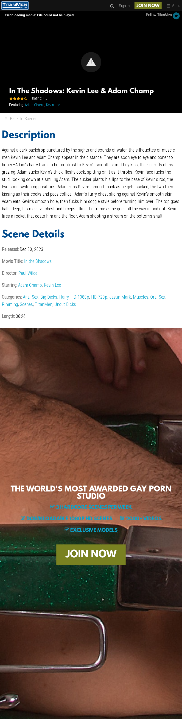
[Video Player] (91, 62)
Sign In (124, 5)
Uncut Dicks (65, 304)
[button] (91, 62)
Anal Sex (30, 297)
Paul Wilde (27, 273)
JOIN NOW (148, 5)
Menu (173, 5)
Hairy (64, 297)
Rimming (10, 304)
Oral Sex (157, 297)
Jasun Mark (120, 297)
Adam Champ (35, 105)
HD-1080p (80, 297)
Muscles (140, 297)
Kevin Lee (53, 105)
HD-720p (99, 297)
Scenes (26, 304)
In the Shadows (38, 261)
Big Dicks (48, 297)
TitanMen (43, 304)
